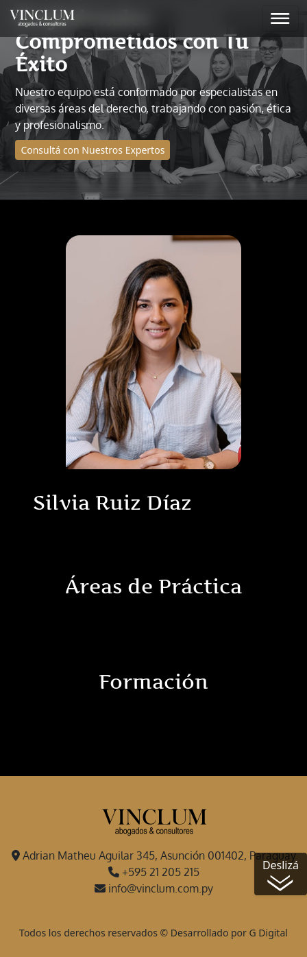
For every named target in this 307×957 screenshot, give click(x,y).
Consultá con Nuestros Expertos (92, 149)
